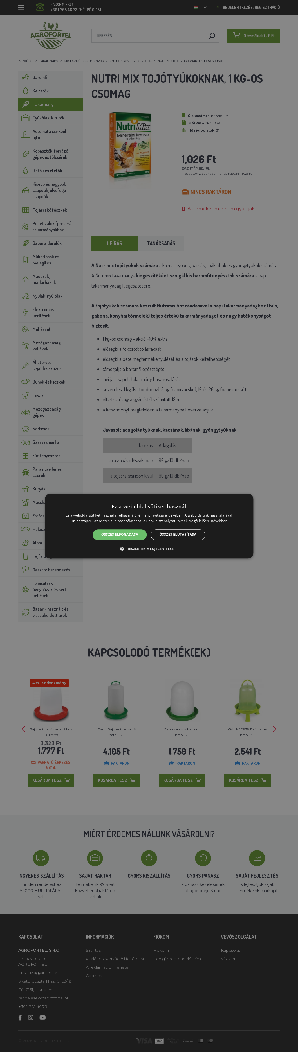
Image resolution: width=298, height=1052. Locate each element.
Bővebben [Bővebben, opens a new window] (219, 521)
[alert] (149, 526)
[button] (149, 548)
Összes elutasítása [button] (177, 534)
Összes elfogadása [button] (119, 534)
